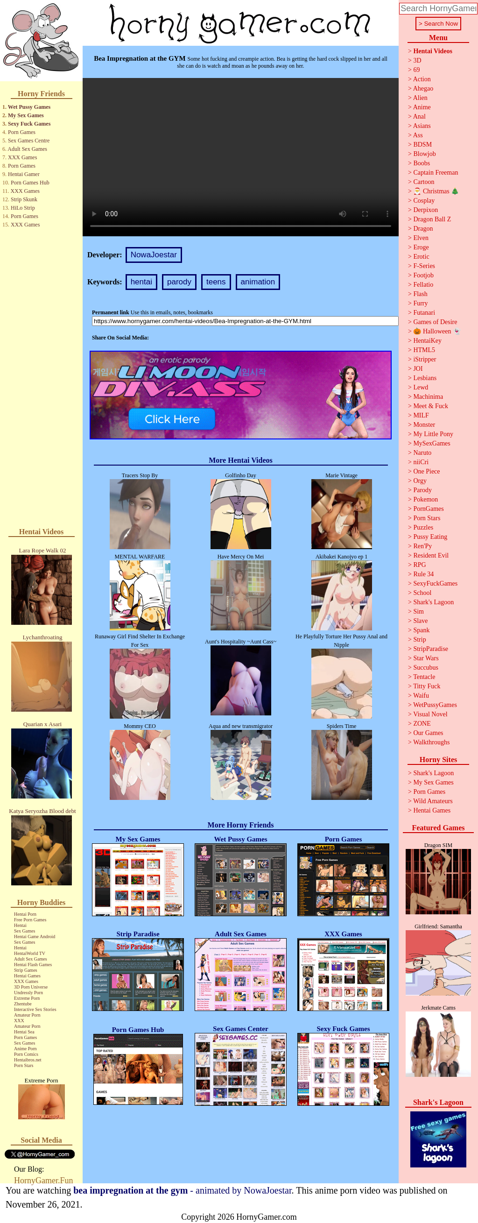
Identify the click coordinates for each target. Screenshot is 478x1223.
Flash (420, 293)
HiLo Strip (23, 208)
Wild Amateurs (433, 801)
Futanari (424, 312)
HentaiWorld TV (29, 953)
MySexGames (431, 443)
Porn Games (21, 132)
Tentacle (424, 676)
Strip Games (25, 970)
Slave (420, 620)
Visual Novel (430, 714)
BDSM (422, 144)
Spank (421, 630)
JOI (417, 368)
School (422, 592)
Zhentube (23, 1003)
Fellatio (423, 284)
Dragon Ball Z (432, 219)
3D (417, 60)
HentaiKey (427, 340)
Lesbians (424, 378)
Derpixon (425, 209)
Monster (424, 424)
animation (258, 281)
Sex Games (24, 930)
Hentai (20, 925)
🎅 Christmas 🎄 (436, 191)
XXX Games (22, 157)
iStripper (424, 359)
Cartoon (423, 181)
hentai (141, 281)
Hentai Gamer (24, 174)
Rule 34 (423, 574)
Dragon (423, 228)
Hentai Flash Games (33, 964)
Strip (419, 639)
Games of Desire (435, 321)
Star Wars (425, 658)
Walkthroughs (431, 742)
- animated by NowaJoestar (182, 1190)
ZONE (421, 723)
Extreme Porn (27, 998)
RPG (419, 564)
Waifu (421, 695)
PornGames (428, 508)
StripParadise (430, 648)
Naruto (422, 452)
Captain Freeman (435, 172)
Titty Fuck (426, 686)
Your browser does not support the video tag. (241, 157)
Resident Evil (431, 555)
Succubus (425, 667)
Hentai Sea (24, 1031)
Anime (422, 107)
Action (422, 79)
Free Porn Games (30, 919)
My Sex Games (26, 115)
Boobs (421, 163)
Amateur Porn (27, 1015)
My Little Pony (433, 434)
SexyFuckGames (435, 583)
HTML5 (424, 349)
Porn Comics (26, 1054)
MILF (421, 415)
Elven (421, 237)
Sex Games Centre (28, 140)
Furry (420, 303)
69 (416, 69)
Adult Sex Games (27, 149)
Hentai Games (27, 975)
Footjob (423, 275)
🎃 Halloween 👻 (437, 331)
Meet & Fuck (430, 406)
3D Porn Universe (31, 987)
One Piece (426, 471)
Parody (422, 490)
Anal (419, 116)
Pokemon (425, 499)
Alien (420, 97)
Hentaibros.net (28, 1059)
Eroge (421, 247)
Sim (418, 611)
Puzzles (423, 527)
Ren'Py (422, 546)
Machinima (428, 396)
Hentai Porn (25, 914)
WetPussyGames (435, 704)
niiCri (421, 462)
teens (216, 281)
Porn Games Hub (30, 182)
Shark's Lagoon (433, 602)
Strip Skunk (24, 199)
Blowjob (424, 153)
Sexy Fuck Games (29, 123)
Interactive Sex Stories (35, 1009)
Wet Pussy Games (29, 107)
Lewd (420, 387)
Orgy (420, 480)
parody (179, 281)
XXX (19, 1020)
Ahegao (423, 88)
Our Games (428, 732)
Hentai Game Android (34, 936)
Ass (418, 135)
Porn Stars (23, 1065)
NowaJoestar (154, 254)
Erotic (421, 256)
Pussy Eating (430, 536)
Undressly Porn (28, 992)
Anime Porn (25, 1048)
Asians (422, 125)
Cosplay (424, 200)
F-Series (424, 265)
